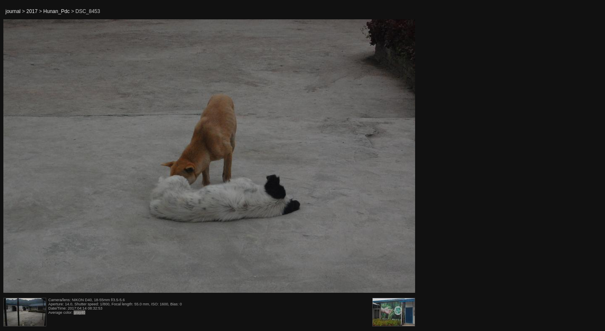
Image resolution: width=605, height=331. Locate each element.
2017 (32, 11)
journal (13, 11)
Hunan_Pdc (56, 11)
